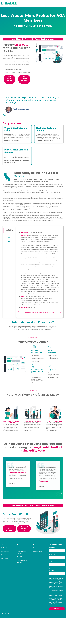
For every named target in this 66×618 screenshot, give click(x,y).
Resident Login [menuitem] (5, 555)
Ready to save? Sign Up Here (9, 528)
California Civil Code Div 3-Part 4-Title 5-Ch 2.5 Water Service (36, 298)
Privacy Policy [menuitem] (4, 558)
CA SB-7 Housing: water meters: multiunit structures (34, 300)
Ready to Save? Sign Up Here (9, 79)
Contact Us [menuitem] (4, 548)
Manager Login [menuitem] (5, 551)
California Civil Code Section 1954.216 (35, 296)
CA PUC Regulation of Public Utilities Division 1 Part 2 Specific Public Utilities (39, 302)
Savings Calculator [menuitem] (37, 551)
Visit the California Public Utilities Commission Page (39, 312)
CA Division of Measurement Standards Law (31, 305)
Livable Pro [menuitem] (20, 548)
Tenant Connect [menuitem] (21, 557)
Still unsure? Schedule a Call (24, 79)
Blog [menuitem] (34, 548)
